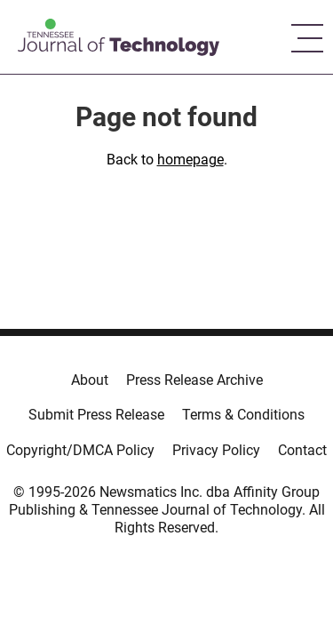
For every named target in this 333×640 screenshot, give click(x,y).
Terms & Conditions (243, 414)
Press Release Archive (194, 380)
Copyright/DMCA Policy (80, 450)
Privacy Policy (216, 450)
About (89, 380)
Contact (302, 450)
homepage (190, 159)
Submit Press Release (96, 414)
